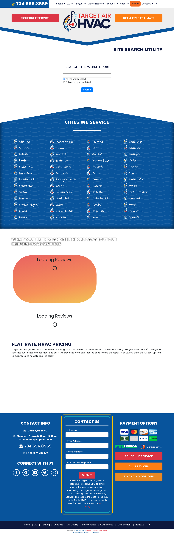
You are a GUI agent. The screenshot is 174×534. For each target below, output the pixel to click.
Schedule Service (35, 18)
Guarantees (106, 524)
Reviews (135, 3)
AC (36, 524)
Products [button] (111, 3)
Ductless (58, 524)
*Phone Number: (74, 451)
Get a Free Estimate (139, 18)
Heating (45, 524)
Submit (87, 475)
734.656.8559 (32, 4)
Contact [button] (146, 3)
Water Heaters (96, 3)
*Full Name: (71, 430)
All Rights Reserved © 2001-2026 (96, 530)
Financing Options (139, 476)
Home (27, 524)
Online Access (80, 530)
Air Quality (80, 3)
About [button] (123, 3)
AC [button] (69, 3)
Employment (124, 524)
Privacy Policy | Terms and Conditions (87, 533)
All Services (139, 466)
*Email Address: (74, 441)
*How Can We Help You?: (79, 462)
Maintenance (89, 524)
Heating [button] (59, 3)
